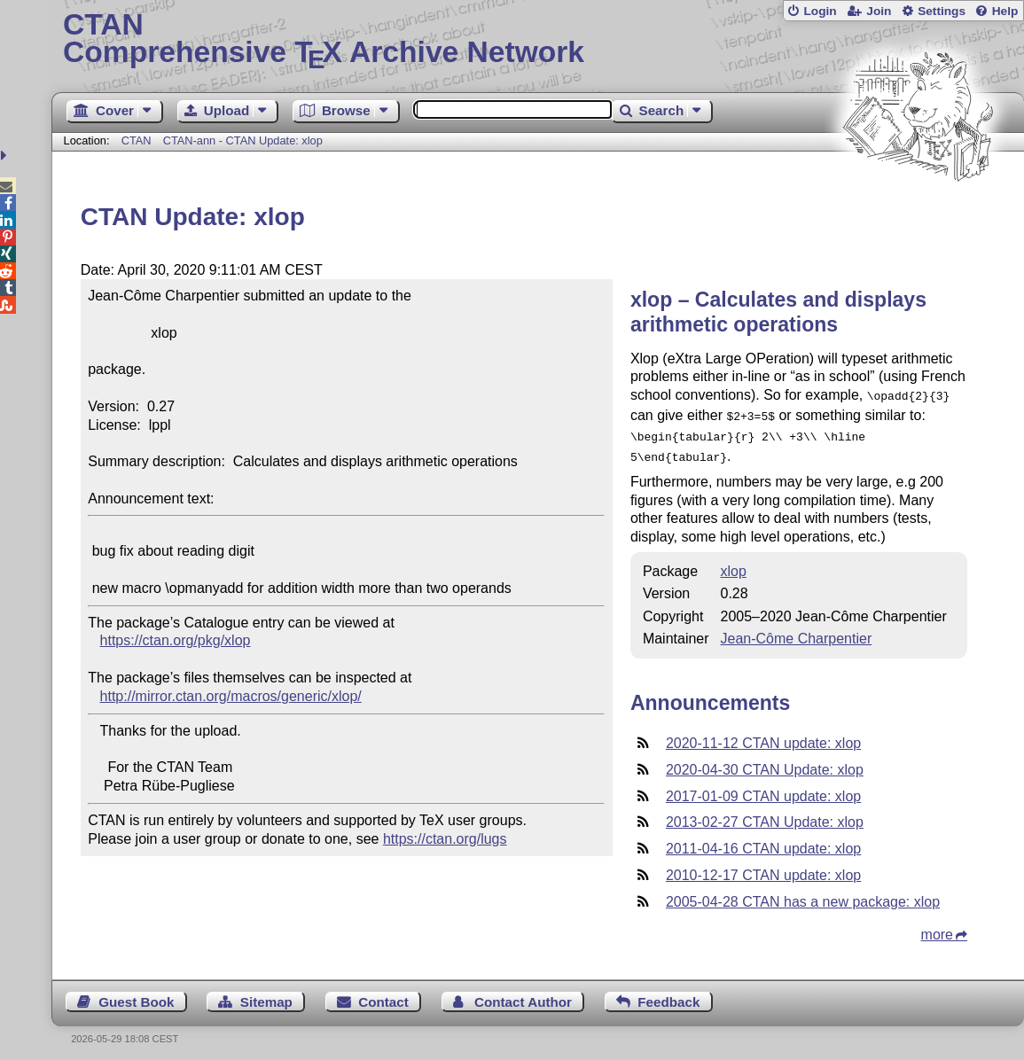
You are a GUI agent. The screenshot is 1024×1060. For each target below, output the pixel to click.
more (937, 927)
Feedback (668, 994)
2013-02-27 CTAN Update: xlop (765, 814)
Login (819, 11)
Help (1005, 11)
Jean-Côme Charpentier (796, 631)
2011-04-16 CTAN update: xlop (763, 841)
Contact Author (523, 994)
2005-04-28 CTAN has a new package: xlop (803, 894)
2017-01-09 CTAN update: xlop (763, 789)
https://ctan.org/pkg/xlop (175, 640)
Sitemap (266, 994)
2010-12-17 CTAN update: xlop (763, 868)
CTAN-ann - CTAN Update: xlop (243, 140)
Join (878, 11)
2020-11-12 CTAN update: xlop (763, 736)
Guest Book (136, 994)
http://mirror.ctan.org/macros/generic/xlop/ (231, 696)
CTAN (136, 140)
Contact (383, 994)
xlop (733, 564)
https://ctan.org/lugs (445, 838)
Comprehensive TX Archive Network (537, 40)
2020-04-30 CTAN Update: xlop (765, 762)
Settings (941, 11)
